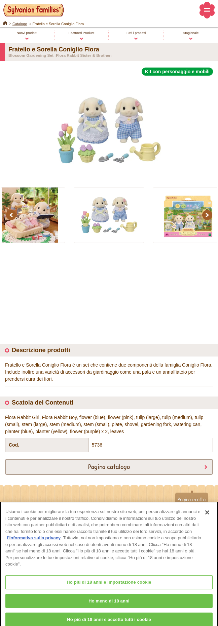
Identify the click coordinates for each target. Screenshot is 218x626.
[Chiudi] (207, 516)
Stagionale (191, 33)
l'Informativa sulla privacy (34, 541)
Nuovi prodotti (26, 33)
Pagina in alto (192, 499)
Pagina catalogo (109, 466)
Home (5, 22)
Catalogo (19, 24)
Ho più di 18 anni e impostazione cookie (109, 586)
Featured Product (82, 33)
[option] (109, 127)
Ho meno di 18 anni (109, 605)
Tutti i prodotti (136, 33)
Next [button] (208, 215)
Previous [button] (12, 215)
